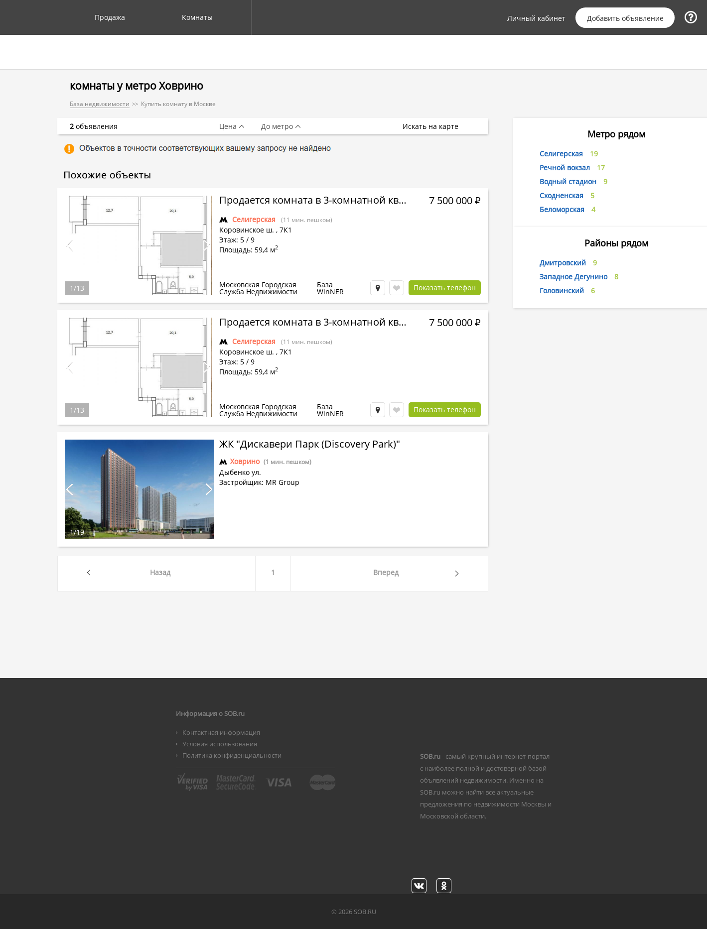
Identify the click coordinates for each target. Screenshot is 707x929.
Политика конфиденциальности (232, 755)
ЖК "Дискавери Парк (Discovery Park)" (309, 445)
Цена (228, 126)
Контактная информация (221, 732)
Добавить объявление (625, 18)
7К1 (286, 229)
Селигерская (254, 219)
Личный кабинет (536, 18)
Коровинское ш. (246, 229)
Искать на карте (435, 126)
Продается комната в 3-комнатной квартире (314, 201)
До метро (277, 126)
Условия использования (219, 743)
